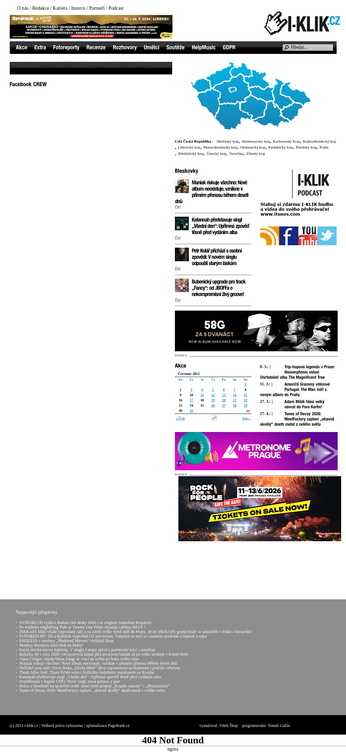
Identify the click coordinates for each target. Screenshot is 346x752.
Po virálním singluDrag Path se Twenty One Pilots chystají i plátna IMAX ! (82, 627)
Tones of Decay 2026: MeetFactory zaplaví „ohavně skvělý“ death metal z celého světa (92, 690)
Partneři (97, 8)
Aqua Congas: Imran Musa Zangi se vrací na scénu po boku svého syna (79, 658)
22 (245, 400)
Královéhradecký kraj (319, 141)
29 (245, 405)
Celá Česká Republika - (194, 141)
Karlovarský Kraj (286, 141)
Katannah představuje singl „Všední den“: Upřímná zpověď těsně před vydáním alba (90, 676)
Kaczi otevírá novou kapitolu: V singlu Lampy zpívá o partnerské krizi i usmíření (87, 649)
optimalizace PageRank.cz (108, 725)
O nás (23, 8)
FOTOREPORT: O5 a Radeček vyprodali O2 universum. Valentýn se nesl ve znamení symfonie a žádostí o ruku (113, 636)
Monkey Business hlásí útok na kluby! (51, 645)
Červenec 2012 (189, 374)
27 (224, 405)
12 (213, 395)
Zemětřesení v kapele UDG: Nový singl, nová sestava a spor (69, 681)
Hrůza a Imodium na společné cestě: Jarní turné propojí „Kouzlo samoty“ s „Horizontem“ (94, 685)
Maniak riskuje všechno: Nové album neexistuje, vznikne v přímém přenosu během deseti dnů (98, 663)
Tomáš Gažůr (279, 725)
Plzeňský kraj (306, 147)
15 (245, 395)
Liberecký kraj (189, 147)
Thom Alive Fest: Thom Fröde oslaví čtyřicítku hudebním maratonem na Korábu (86, 672)
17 (191, 400)
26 (213, 405)
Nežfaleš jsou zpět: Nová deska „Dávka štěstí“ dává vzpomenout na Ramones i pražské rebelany (100, 667)
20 (224, 400)
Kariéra (60, 8)
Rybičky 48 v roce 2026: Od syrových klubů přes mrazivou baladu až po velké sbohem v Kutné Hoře (103, 654)
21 (234, 400)
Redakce (40, 8)
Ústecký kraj (216, 153)
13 (224, 395)
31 (191, 411)
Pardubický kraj (280, 147)
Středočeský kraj (191, 153)
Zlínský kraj (255, 153)
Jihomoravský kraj (256, 141)
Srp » (246, 418)
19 (213, 400)
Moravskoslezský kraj (220, 147)
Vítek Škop (228, 725)
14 (234, 395)
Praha (324, 147)
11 (202, 395)
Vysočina (236, 153)
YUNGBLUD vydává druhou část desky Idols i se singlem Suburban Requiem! (85, 622)
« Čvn (180, 418)
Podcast (116, 8)
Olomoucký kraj (252, 147)
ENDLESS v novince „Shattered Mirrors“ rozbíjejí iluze (66, 640)
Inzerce (78, 8)
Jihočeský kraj (227, 141)
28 (234, 405)
